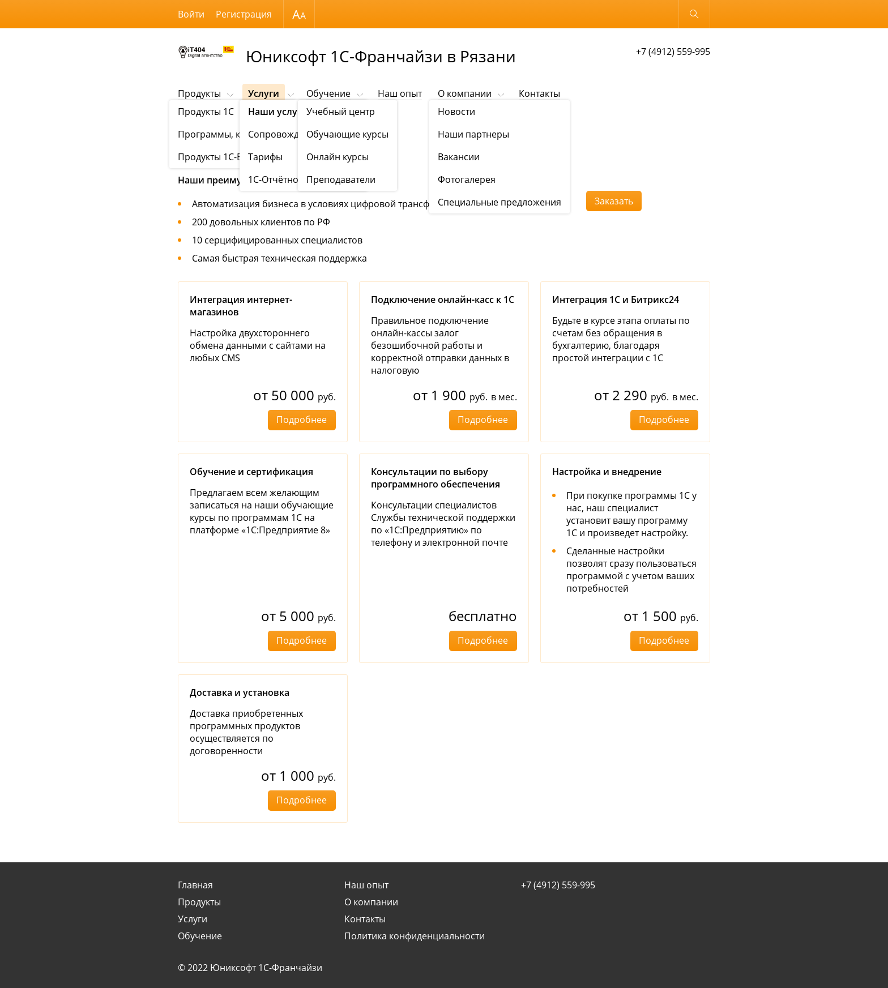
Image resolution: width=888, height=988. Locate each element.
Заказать (614, 201)
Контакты (539, 93)
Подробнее (301, 419)
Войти (191, 14)
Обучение (328, 93)
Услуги (263, 93)
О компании (465, 93)
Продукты (199, 93)
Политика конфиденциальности (414, 936)
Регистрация (244, 14)
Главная (195, 885)
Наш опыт (400, 93)
